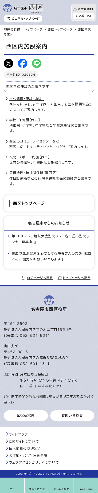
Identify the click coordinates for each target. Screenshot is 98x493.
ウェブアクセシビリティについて (34, 462)
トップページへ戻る (76, 277)
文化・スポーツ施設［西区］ (29, 157)
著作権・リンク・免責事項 (28, 455)
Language (86, 489)
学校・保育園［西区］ (24, 120)
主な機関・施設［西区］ (26, 98)
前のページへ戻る (40, 277)
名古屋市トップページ (26, 18)
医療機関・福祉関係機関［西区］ (33, 172)
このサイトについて (24, 441)
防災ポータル (84, 16)
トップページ (34, 29)
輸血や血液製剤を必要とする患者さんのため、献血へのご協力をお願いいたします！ (52, 256)
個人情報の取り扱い (25, 448)
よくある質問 (61, 489)
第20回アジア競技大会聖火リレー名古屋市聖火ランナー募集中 (51, 239)
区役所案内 (26, 415)
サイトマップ (18, 434)
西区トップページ (60, 29)
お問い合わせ (72, 415)
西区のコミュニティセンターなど (34, 141)
